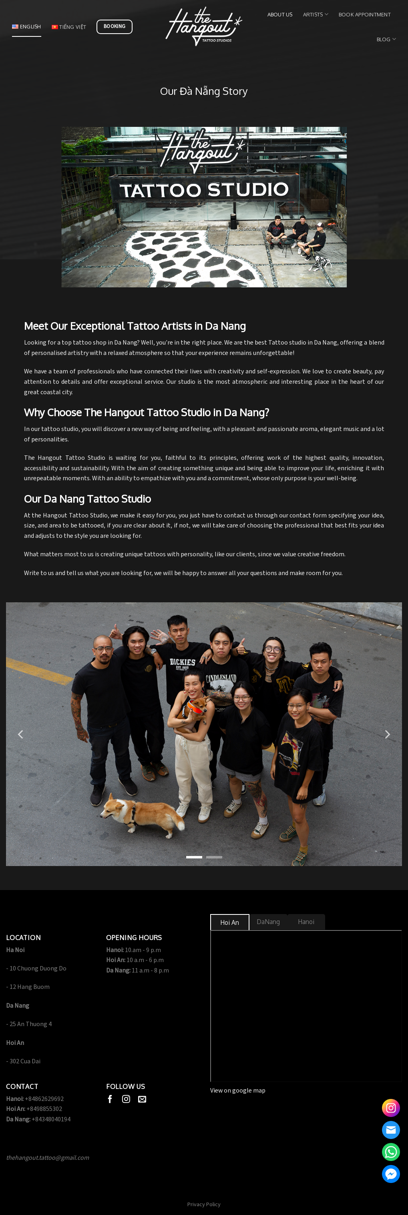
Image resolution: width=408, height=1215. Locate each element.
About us (280, 14)
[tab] (230, 922)
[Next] (387, 734)
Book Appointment (365, 14)
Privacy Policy (204, 1204)
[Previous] (21, 734)
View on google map (237, 1091)
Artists (315, 14)
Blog (386, 39)
